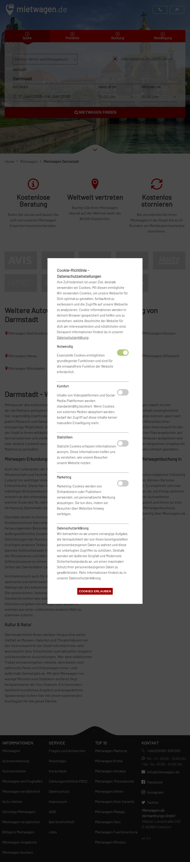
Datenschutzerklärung (73, 337)
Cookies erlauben (95, 591)
